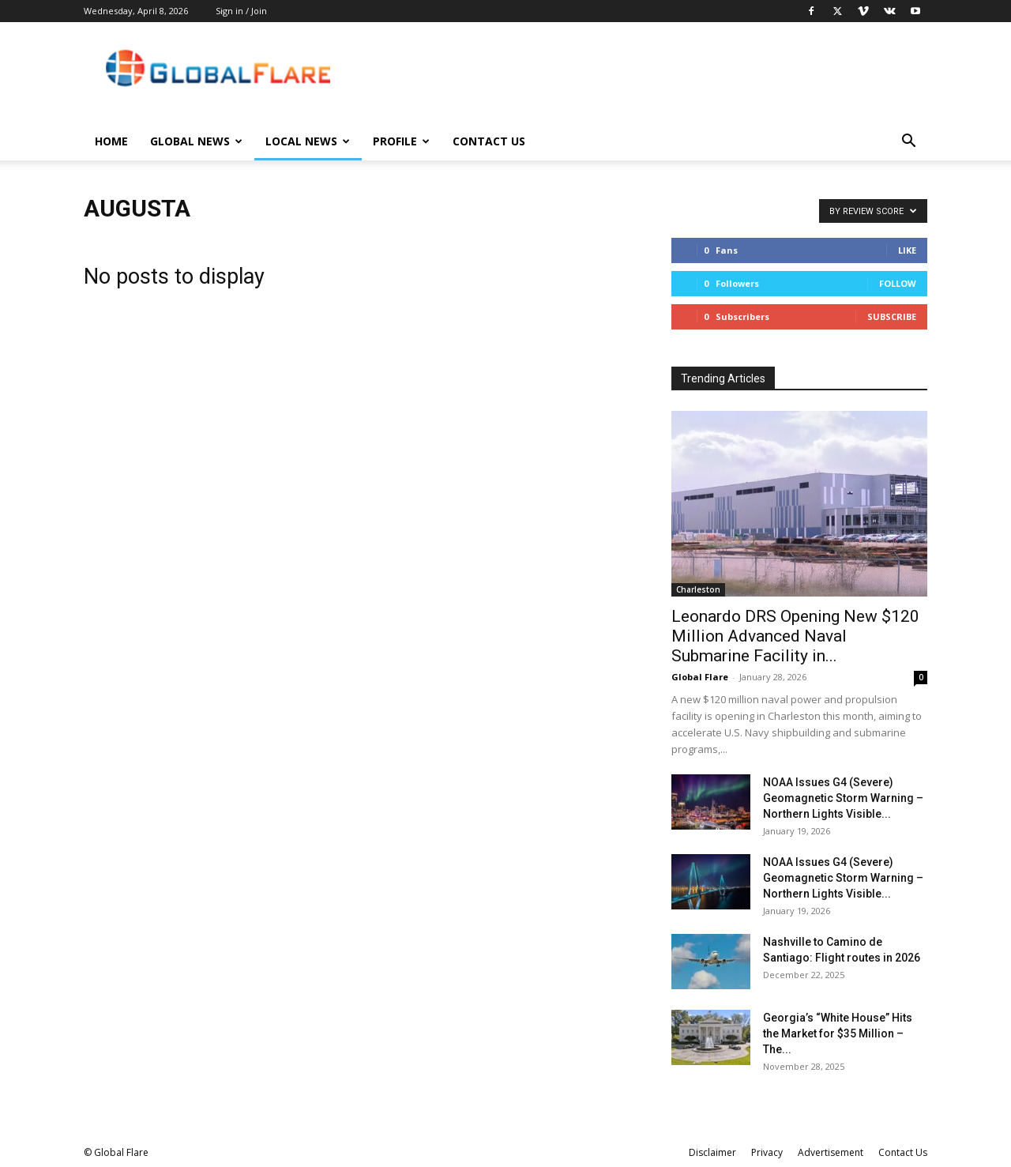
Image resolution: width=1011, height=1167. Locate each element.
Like (907, 250)
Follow (897, 283)
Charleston (698, 589)
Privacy (767, 1152)
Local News (307, 141)
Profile (401, 141)
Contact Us (489, 141)
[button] (908, 142)
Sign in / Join (241, 11)
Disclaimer (712, 1152)
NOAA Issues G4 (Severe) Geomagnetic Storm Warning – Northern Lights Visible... (843, 798)
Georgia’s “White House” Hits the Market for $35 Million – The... (837, 1033)
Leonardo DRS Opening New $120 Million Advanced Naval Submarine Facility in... (795, 636)
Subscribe (891, 316)
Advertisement (830, 1152)
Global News (196, 141)
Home (111, 141)
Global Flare (699, 677)
